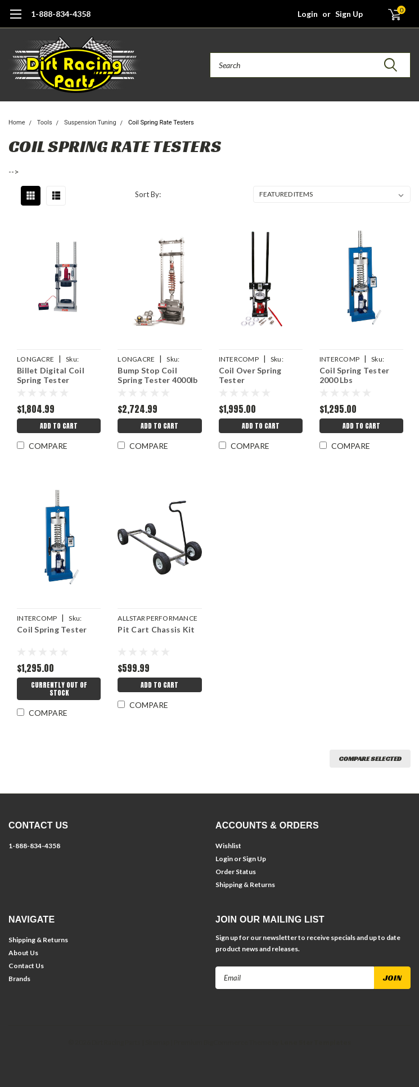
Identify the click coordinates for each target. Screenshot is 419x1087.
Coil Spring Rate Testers (161, 122)
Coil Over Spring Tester (250, 375)
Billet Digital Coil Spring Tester (50, 375)
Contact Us (26, 965)
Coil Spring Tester (52, 629)
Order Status (235, 871)
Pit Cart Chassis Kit (156, 629)
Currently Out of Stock (59, 689)
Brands (19, 978)
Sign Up (349, 14)
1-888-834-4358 (61, 14)
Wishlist (228, 845)
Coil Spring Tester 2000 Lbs (354, 375)
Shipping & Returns (245, 884)
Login (308, 14)
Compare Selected (370, 758)
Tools (44, 122)
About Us (23, 952)
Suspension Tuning (90, 122)
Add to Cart (59, 426)
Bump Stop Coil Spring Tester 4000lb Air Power (157, 376)
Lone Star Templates (315, 1042)
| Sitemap (155, 1042)
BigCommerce (226, 1042)
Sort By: (148, 194)
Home (16, 122)
